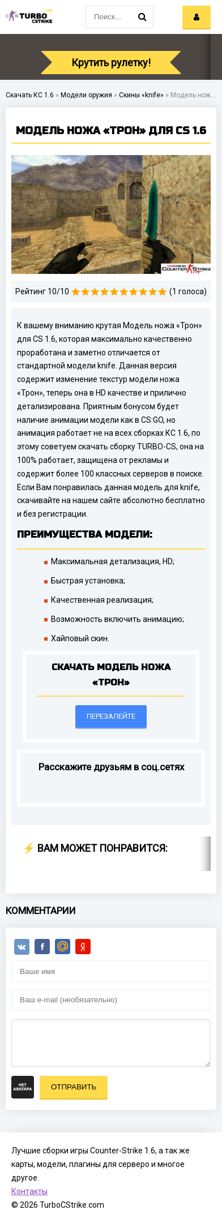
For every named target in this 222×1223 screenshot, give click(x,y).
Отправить (73, 1087)
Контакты (29, 1191)
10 (162, 292)
